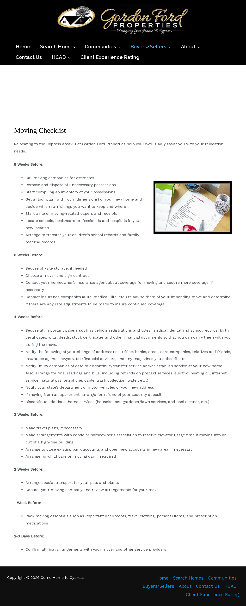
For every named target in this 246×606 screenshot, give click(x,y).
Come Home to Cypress (56, 37)
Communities (222, 578)
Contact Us (208, 586)
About (185, 586)
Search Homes (188, 578)
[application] (118, 47)
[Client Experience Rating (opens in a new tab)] (109, 57)
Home (162, 578)
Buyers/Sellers (158, 586)
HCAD (230, 586)
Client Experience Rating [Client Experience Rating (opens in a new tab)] (212, 594)
